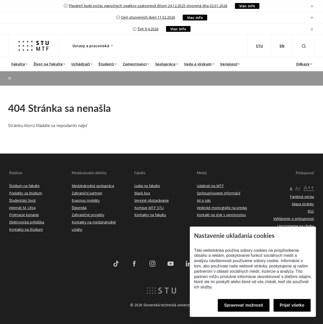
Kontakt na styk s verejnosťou (221, 214)
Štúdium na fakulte (24, 185)
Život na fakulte (48, 64)
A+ (298, 188)
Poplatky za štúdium (25, 193)
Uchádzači (80, 64)
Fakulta (18, 64)
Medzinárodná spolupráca (93, 185)
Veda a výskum (197, 64)
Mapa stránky (303, 204)
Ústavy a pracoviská (91, 45)
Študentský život (22, 200)
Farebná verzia (302, 196)
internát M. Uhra (22, 207)
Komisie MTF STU (149, 207)
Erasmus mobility (86, 200)
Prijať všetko (292, 305)
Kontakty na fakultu (150, 214)
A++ (309, 187)
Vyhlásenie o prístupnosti (293, 218)
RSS (311, 211)
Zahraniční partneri (87, 193)
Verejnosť (228, 64)
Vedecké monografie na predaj (222, 207)
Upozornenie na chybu (295, 225)
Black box (142, 193)
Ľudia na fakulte (147, 185)
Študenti (106, 64)
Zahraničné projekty (88, 214)
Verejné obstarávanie (151, 200)
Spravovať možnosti (243, 305)
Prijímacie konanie (24, 214)
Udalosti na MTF (210, 185)
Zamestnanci (135, 64)
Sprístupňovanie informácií (218, 193)
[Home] (9, 78)
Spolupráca (165, 64)
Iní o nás (204, 200)
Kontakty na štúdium (26, 229)
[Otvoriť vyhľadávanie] (304, 46)
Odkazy (303, 64)
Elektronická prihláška (26, 222)
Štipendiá (79, 207)
